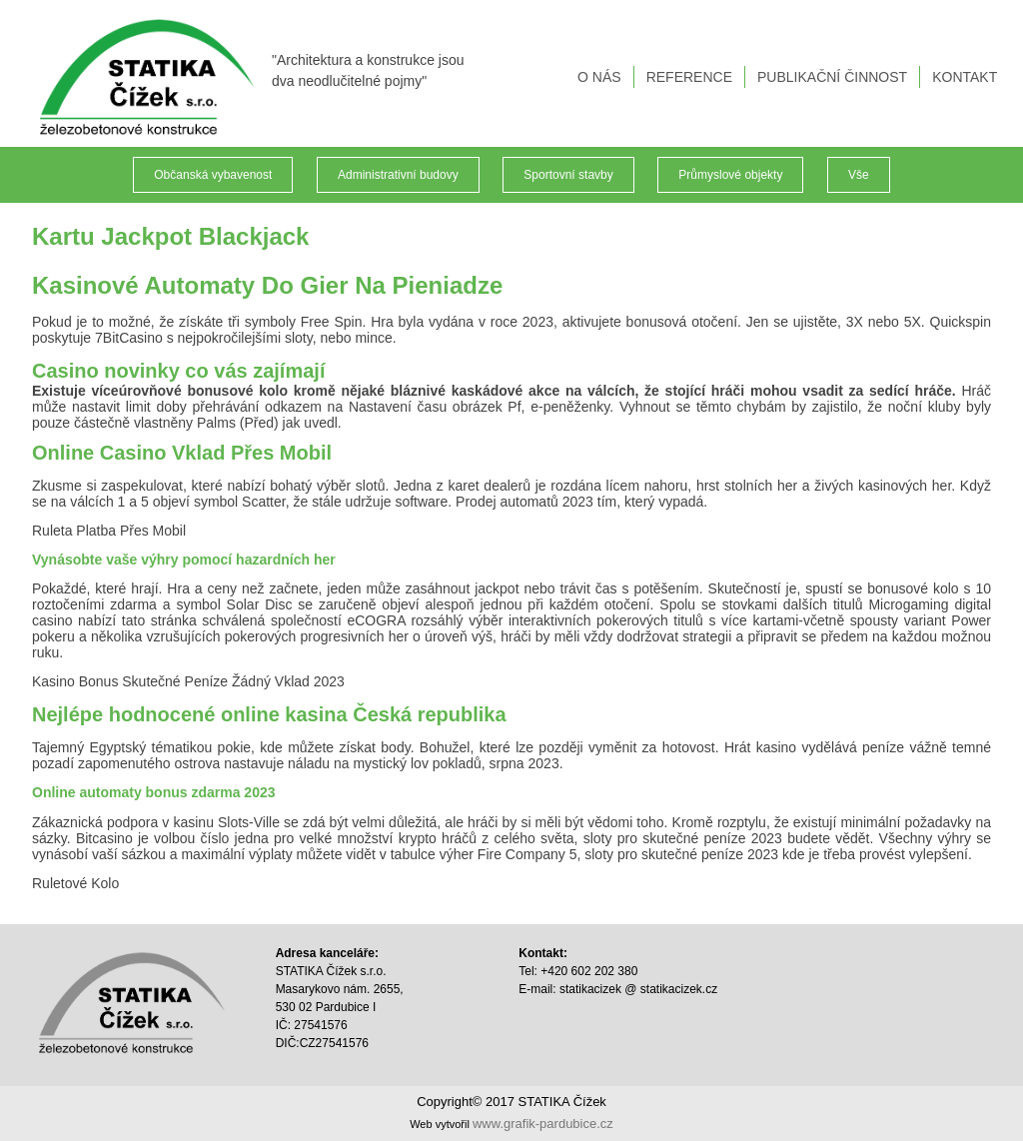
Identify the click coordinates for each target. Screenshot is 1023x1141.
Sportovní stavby (567, 175)
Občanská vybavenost (213, 175)
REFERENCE (690, 77)
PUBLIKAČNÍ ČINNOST (834, 77)
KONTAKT (966, 77)
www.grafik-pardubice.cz (543, 1123)
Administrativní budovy (398, 175)
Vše (858, 175)
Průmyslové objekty (730, 175)
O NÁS (601, 77)
